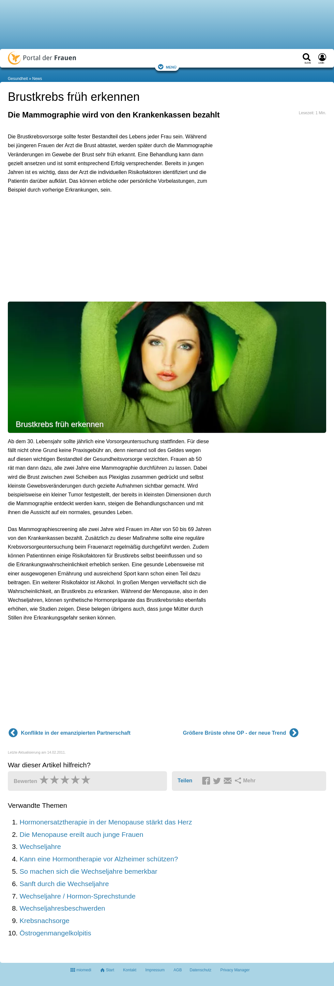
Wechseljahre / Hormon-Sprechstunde (78, 896)
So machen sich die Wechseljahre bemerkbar (88, 871)
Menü (167, 67)
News (37, 78)
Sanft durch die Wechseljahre (64, 883)
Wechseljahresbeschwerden (62, 908)
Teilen (185, 780)
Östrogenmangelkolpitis (55, 933)
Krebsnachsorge (44, 920)
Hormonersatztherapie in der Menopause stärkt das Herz (106, 822)
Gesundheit (18, 78)
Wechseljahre (40, 846)
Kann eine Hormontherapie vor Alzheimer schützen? (99, 859)
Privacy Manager (235, 970)
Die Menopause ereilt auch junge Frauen (81, 834)
